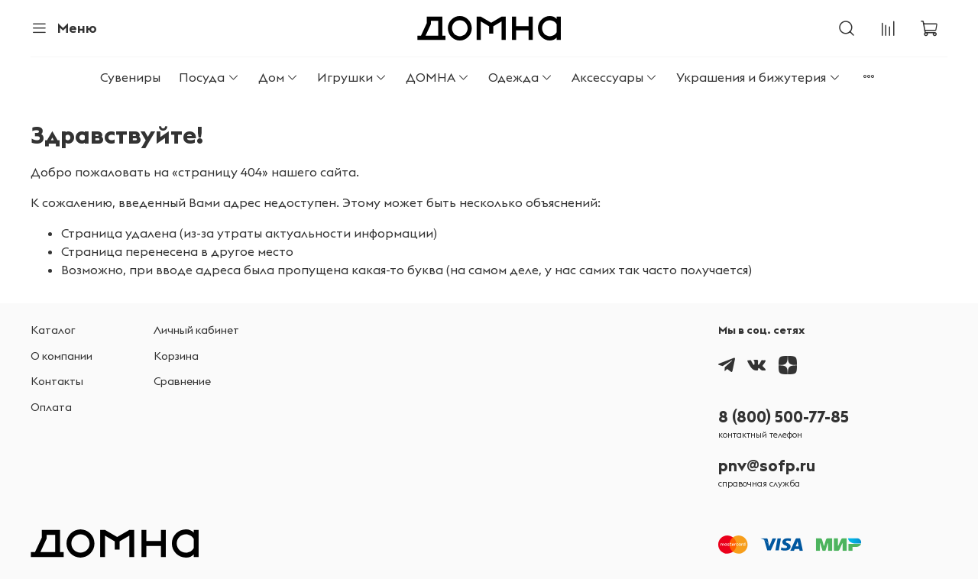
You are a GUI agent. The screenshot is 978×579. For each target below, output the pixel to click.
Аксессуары (615, 77)
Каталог (53, 330)
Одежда (520, 77)
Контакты (57, 381)
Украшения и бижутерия (758, 77)
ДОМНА (438, 77)
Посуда (209, 77)
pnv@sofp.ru (766, 465)
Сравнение (182, 381)
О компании (61, 356)
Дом (278, 77)
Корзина (176, 356)
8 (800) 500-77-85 (783, 416)
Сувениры (130, 77)
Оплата (51, 407)
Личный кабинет (196, 330)
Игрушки (352, 77)
